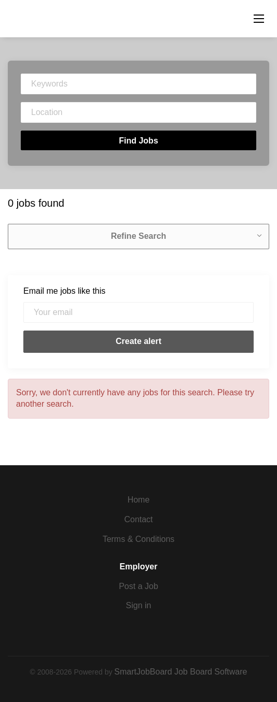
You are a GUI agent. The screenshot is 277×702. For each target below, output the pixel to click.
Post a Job (138, 586)
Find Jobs (138, 140)
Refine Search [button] (139, 236)
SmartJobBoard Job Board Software (180, 671)
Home (139, 499)
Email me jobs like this (64, 290)
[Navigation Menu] (259, 18)
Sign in (138, 605)
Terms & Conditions (139, 539)
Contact (138, 519)
